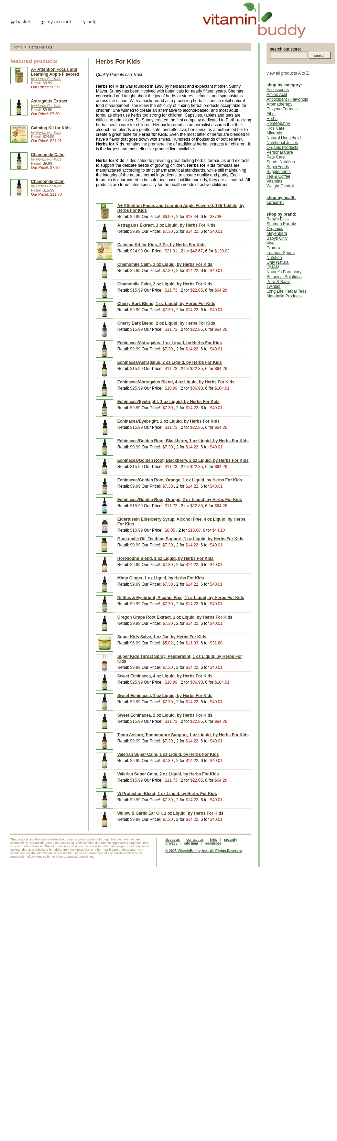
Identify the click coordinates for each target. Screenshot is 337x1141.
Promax (274, 248)
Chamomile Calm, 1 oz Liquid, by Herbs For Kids (165, 264)
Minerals (274, 133)
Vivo (270, 243)
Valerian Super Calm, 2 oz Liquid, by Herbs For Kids (168, 774)
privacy (171, 843)
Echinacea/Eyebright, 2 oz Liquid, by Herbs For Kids (168, 421)
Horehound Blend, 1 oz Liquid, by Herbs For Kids (165, 558)
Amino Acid (277, 94)
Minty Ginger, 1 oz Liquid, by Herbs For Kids (160, 578)
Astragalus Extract (49, 101)
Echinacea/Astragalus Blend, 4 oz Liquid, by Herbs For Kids (176, 382)
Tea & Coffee (278, 176)
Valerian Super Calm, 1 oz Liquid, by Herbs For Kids (168, 754)
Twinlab (274, 286)
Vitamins (274, 181)
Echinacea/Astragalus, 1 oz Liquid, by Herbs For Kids (169, 342)
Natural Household (284, 137)
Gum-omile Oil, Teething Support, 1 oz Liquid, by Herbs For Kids (180, 538)
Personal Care (280, 152)
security (230, 839)
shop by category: (284, 85)
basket (23, 21)
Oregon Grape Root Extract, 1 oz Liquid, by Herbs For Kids (174, 617)
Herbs (272, 118)
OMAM (273, 267)
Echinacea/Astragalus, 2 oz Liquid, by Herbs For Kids (169, 362)
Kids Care (276, 128)
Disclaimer (86, 856)
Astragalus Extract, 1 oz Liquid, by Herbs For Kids (166, 225)
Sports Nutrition (281, 162)
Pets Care (276, 157)
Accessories (278, 89)
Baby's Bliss (278, 219)
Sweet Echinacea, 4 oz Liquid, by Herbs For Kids (165, 676)
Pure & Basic (278, 281)
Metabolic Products (284, 296)
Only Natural (278, 262)
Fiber (271, 113)
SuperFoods (278, 166)
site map (191, 843)
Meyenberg (277, 233)
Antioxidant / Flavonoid (287, 99)
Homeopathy (278, 123)
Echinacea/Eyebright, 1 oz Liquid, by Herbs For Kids (168, 401)
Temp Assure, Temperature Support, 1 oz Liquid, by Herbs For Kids (183, 734)
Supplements (279, 171)
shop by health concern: (281, 200)
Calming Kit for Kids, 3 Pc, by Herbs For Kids (161, 244)
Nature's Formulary (284, 272)
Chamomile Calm (47, 154)
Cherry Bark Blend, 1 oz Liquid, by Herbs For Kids (166, 303)
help (91, 21)
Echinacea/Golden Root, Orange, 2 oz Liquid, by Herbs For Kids (179, 499)
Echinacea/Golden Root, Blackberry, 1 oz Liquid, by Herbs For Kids (183, 440)
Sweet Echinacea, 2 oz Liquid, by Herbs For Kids (165, 715)
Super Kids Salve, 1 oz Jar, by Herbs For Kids (161, 636)
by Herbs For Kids (46, 79)
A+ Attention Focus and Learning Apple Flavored (55, 72)
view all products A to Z (288, 73)
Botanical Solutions (284, 276)
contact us (195, 839)
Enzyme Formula (282, 109)
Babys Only (277, 238)
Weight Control (280, 186)
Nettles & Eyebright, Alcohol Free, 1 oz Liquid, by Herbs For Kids (180, 597)
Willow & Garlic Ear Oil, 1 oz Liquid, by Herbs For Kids (170, 813)
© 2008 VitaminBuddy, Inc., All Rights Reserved (203, 851)
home (18, 47)
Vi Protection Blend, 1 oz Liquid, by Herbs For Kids (167, 793)
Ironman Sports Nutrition (281, 255)
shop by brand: (281, 214)
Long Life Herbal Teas (287, 291)
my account (58, 21)
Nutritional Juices (282, 142)
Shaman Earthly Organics (281, 226)
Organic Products (282, 147)
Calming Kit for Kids (50, 128)
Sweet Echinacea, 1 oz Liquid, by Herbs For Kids (165, 695)
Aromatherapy (279, 104)
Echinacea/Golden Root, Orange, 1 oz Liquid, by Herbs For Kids (179, 480)
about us (172, 839)
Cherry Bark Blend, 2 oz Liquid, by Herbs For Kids (166, 323)
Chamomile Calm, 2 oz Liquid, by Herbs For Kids (165, 284)
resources (213, 843)
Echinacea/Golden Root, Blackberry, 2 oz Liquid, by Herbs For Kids (183, 460)
